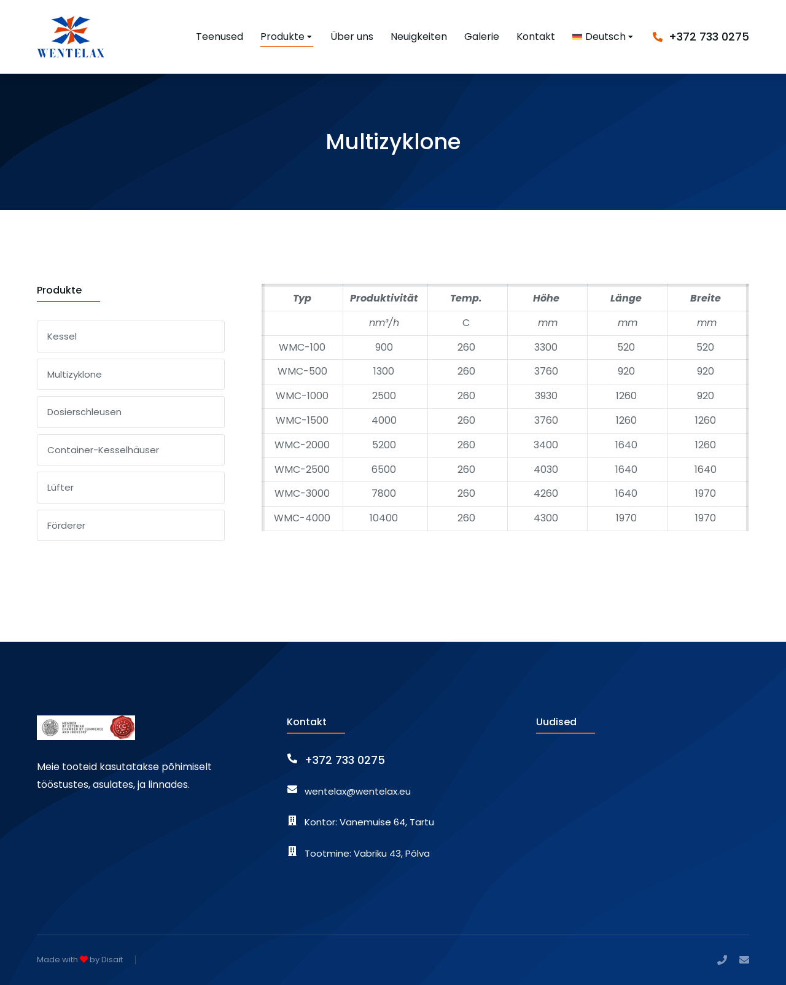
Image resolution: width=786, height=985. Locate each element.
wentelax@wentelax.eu (358, 791)
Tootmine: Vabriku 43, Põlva (367, 853)
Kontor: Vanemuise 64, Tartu (369, 822)
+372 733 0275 (709, 36)
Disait (112, 959)
